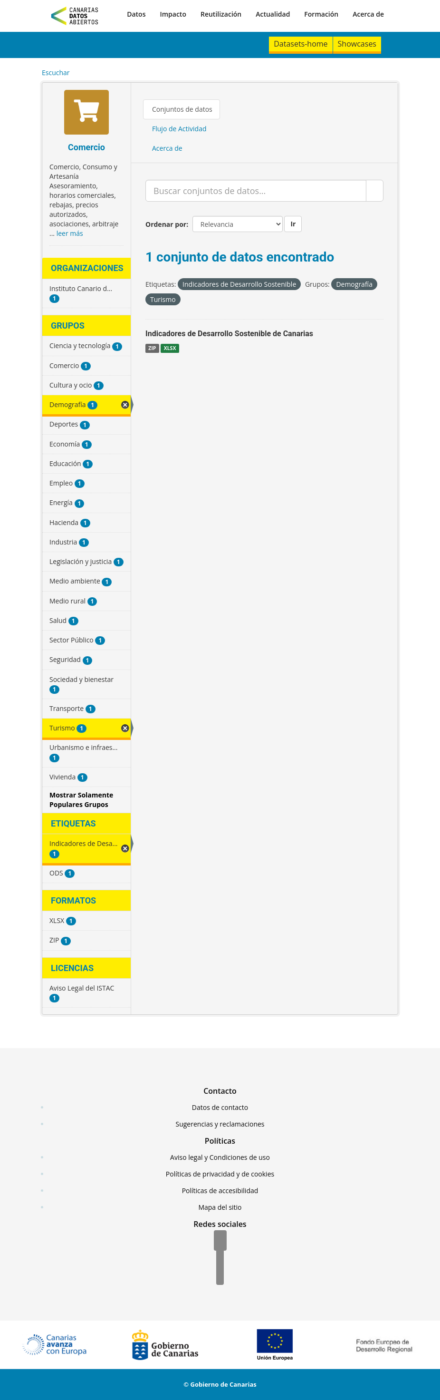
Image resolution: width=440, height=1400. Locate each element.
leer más (70, 233)
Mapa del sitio (219, 1207)
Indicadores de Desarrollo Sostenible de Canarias (229, 333)
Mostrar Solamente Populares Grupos (81, 799)
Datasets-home (300, 44)
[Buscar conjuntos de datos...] (255, 191)
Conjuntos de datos (182, 109)
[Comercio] (86, 113)
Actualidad (273, 14)
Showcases (357, 44)
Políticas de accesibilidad (220, 1190)
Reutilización (221, 14)
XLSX (170, 348)
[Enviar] (374, 191)
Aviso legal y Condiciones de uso (220, 1157)
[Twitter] (220, 1258)
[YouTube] (220, 1275)
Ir (293, 223)
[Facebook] (220, 1241)
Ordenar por (165, 224)
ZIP (152, 348)
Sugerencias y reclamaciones (220, 1123)
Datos (136, 14)
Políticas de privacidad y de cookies (220, 1173)
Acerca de (368, 14)
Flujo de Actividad (179, 128)
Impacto (173, 14)
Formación (321, 14)
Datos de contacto (220, 1107)
